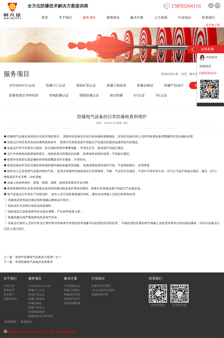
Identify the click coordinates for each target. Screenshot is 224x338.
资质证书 (9, 290)
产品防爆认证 (72, 285)
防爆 (50, 165)
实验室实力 (10, 298)
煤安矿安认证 (86, 85)
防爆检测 (26, 321)
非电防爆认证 (59, 95)
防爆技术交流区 (101, 285)
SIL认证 (161, 95)
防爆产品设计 (174, 85)
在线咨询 (208, 57)
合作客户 (9, 294)
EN (217, 5)
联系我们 (208, 17)
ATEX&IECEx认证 (22, 85)
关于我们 (65, 17)
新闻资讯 (113, 17)
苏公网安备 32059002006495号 (25, 331)
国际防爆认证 (89, 95)
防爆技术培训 (72, 294)
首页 (45, 17)
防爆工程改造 (116, 85)
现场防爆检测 (36, 311)
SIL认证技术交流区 (103, 290)
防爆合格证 (145, 85)
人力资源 (160, 17)
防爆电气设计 (72, 298)
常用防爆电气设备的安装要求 (34, 261)
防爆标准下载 (100, 294)
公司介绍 (9, 285)
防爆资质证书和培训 (23, 95)
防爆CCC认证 (56, 85)
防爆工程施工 (72, 290)
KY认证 (139, 95)
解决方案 (136, 17)
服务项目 (89, 17)
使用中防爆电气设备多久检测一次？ (38, 257)
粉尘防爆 (116, 95)
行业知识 (184, 17)
